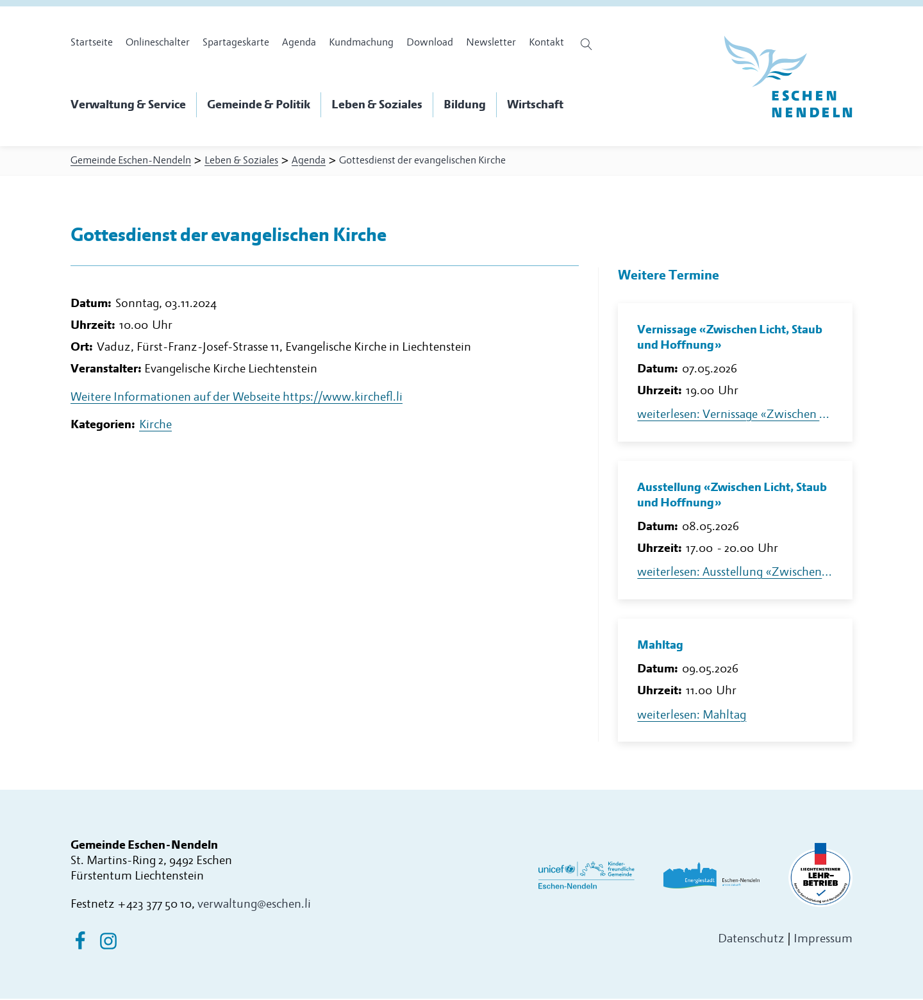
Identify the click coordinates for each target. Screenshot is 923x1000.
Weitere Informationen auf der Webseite (237, 403)
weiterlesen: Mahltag (691, 716)
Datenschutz (751, 940)
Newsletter (491, 42)
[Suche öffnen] (588, 44)
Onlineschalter (158, 42)
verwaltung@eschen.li (254, 906)
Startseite (92, 42)
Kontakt (546, 42)
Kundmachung (361, 42)
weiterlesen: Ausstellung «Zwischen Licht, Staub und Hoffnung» (735, 574)
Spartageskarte (236, 42)
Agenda (299, 42)
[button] (134, 105)
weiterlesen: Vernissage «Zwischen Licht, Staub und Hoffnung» (735, 416)
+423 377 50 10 (154, 906)
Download (429, 42)
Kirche (155, 431)
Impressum (823, 940)
